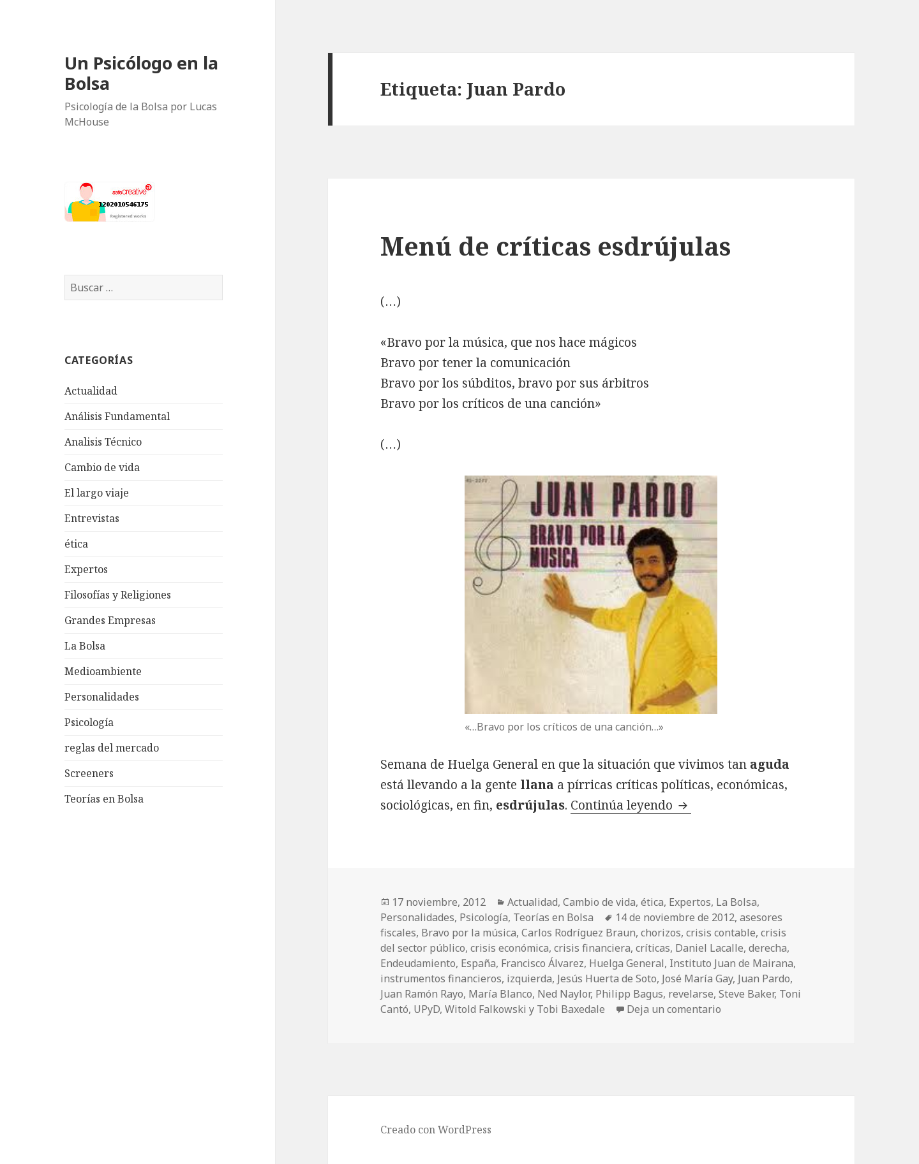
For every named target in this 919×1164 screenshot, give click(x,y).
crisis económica (509, 948)
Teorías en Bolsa (104, 799)
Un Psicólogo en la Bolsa (141, 73)
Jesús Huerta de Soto (607, 978)
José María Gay (697, 978)
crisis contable (721, 933)
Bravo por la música (468, 933)
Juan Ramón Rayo (421, 994)
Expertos (86, 569)
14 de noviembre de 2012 (675, 917)
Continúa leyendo (631, 805)
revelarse (691, 994)
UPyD (427, 1009)
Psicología (89, 722)
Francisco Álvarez (542, 963)
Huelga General (626, 963)
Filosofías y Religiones (117, 595)
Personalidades (101, 697)
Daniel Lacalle (709, 948)
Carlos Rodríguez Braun (578, 933)
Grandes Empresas (110, 620)
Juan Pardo (764, 978)
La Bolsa (84, 646)
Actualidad (90, 391)
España (478, 963)
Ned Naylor (563, 994)
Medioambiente (103, 671)
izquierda (529, 978)
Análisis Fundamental (117, 416)
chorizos (661, 933)
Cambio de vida (102, 467)
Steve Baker (746, 994)
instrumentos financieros (441, 978)
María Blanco (500, 994)
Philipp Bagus (629, 994)
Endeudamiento (418, 963)
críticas (653, 948)
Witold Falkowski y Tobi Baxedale (525, 1009)
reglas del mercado (111, 748)
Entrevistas (91, 518)
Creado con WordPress (435, 1130)
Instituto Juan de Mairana (731, 963)
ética (76, 544)
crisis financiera (592, 948)
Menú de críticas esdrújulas (555, 246)
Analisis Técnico (103, 442)
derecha (768, 948)
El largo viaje (96, 493)
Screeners (89, 773)
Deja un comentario (674, 1009)
